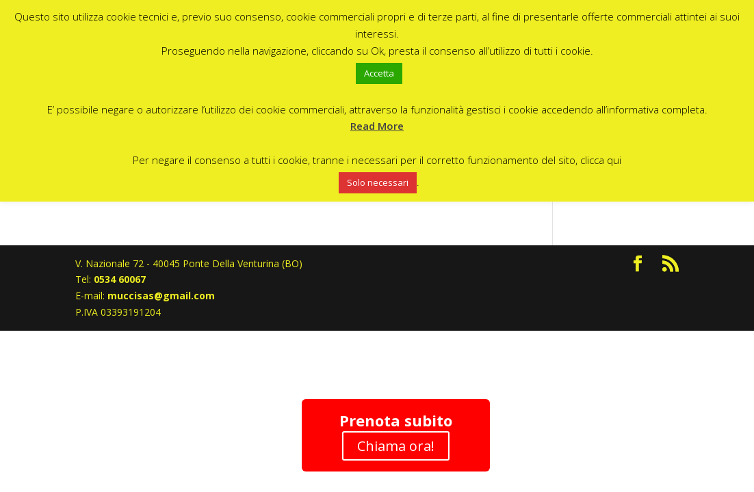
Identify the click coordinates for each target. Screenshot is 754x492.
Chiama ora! (395, 446)
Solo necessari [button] (377, 182)
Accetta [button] (379, 73)
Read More (377, 126)
